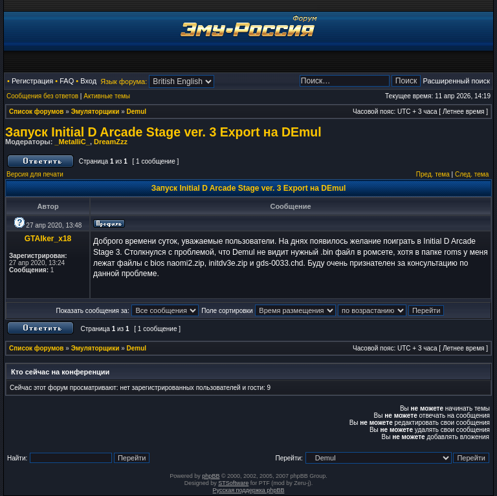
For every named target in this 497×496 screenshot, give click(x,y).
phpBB (210, 476)
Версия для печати (34, 174)
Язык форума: (123, 81)
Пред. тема (433, 174)
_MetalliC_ (71, 142)
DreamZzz (110, 142)
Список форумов (36, 111)
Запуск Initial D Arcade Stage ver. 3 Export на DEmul (163, 132)
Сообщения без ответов (42, 96)
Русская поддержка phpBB (249, 490)
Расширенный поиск (456, 81)
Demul (137, 111)
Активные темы (106, 96)
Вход (88, 81)
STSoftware (233, 483)
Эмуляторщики (95, 111)
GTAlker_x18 (48, 238)
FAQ (67, 81)
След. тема (472, 174)
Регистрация (32, 81)
